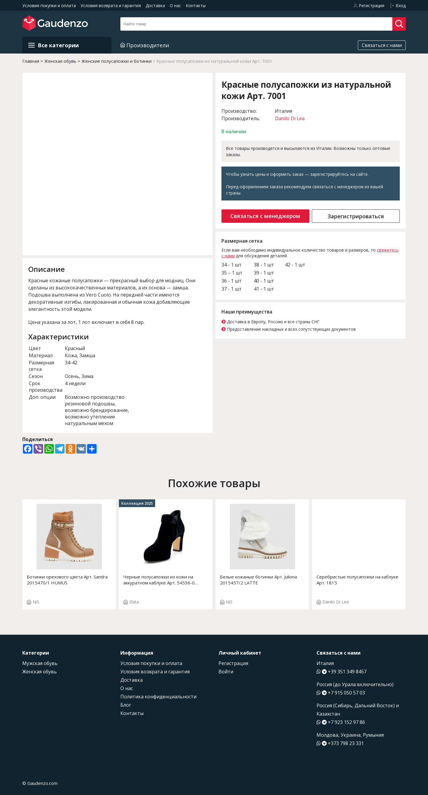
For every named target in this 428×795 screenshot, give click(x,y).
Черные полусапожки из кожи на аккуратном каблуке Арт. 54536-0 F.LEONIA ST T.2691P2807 (159, 580)
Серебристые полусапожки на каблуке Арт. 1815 (357, 580)
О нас (175, 5)
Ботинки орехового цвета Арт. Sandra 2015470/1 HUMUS (67, 580)
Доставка (155, 5)
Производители (144, 45)
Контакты (196, 5)
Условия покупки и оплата (49, 5)
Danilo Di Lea (290, 118)
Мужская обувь (40, 663)
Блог (125, 705)
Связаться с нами (382, 45)
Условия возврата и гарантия (111, 5)
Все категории (53, 45)
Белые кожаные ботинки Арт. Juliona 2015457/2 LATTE (258, 580)
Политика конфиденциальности (158, 696)
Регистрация (233, 663)
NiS (33, 602)
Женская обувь (39, 671)
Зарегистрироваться (356, 216)
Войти (225, 671)
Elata (131, 602)
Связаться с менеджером (265, 215)
